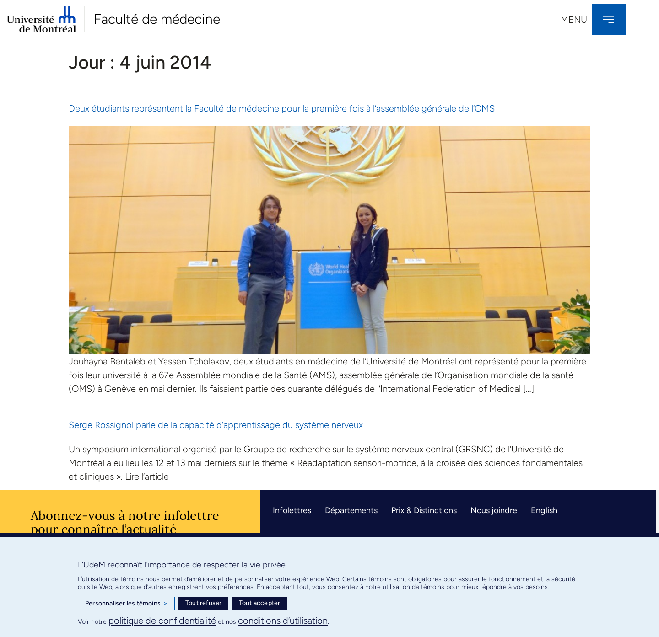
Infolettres (292, 510)
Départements (351, 510)
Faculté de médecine (157, 19)
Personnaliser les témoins (126, 604)
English (544, 510)
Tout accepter (260, 603)
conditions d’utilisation (283, 620)
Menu (574, 19)
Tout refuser (203, 603)
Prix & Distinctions (424, 510)
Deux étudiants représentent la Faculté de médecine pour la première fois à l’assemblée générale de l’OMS (282, 108)
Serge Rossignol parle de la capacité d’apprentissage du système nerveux (216, 424)
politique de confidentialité (162, 620)
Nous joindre (493, 510)
